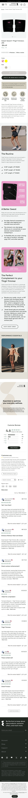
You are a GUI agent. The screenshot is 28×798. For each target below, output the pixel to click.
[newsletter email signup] (12, 730)
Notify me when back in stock (14, 77)
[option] (2, 61)
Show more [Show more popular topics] (4, 489)
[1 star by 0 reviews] (13, 443)
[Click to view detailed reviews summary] (9, 473)
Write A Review (14, 447)
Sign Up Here (9, 87)
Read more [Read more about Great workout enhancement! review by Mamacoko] (15, 578)
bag (10, 486)
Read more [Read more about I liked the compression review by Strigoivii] (12, 609)
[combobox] (20, 493)
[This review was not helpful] (24, 523)
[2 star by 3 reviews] (13, 441)
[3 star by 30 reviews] (13, 439)
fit (6, 486)
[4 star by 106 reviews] (13, 437)
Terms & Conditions (14, 793)
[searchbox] (7, 480)
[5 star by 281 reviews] (13, 435)
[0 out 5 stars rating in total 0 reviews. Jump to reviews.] (8, 52)
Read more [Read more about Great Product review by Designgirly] (8, 699)
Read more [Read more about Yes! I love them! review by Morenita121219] (4, 517)
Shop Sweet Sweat (10, 326)
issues (14, 486)
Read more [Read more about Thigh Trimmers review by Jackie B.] (4, 639)
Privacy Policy (13, 783)
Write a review (20, 52)
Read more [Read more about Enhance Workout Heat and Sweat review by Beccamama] (11, 548)
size (3, 486)
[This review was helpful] (22, 523)
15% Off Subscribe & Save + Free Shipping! (14, 1)
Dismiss (14, 796)
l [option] (9, 67)
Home (2, 9)
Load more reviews (14, 711)
